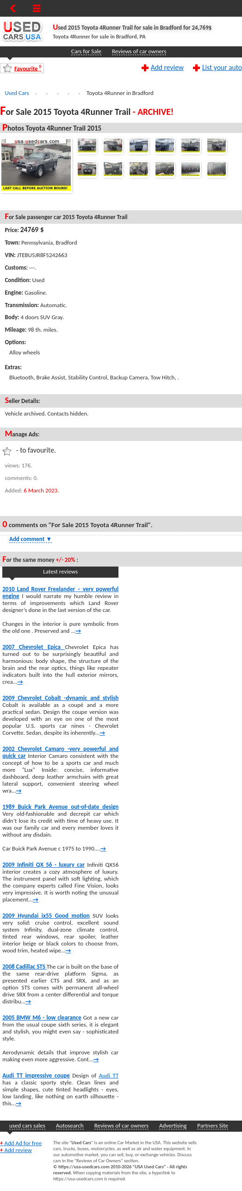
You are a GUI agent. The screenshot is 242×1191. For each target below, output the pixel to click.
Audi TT (109, 1075)
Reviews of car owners (139, 51)
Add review (167, 67)
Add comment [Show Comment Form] (30, 539)
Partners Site (212, 1125)
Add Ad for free (21, 1143)
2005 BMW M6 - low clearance (41, 1017)
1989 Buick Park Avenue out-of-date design (60, 806)
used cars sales (27, 1125)
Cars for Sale (86, 51)
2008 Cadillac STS (24, 966)
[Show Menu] (36, 8)
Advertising (172, 1125)
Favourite (27, 68)
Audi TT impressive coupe (36, 1075)
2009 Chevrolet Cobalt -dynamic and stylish (60, 697)
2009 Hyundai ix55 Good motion (46, 915)
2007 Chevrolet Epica (33, 646)
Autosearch (70, 1125)
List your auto (222, 67)
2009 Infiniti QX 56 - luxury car (43, 864)
